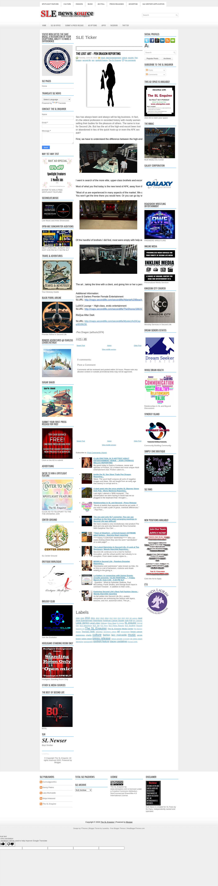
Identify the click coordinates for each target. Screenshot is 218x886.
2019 (119, 618)
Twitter (125, 25)
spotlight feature (101, 60)
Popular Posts (152, 59)
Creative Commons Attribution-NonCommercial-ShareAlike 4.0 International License (124, 793)
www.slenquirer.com (119, 789)
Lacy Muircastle (49, 793)
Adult (103, 58)
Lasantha (105, 828)
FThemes (84, 828)
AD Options (92, 25)
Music (90, 4)
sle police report (136, 639)
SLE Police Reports (116, 625)
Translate (59, 103)
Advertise (133, 4)
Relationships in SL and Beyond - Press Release (114, 503)
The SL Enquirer (115, 60)
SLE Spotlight (130, 625)
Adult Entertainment (113, 58)
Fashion (79, 4)
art (118, 631)
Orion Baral (112, 623)
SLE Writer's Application (153, 4)
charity (88, 635)
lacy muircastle (119, 635)
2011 (93, 618)
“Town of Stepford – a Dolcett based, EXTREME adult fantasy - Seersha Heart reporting (114, 534)
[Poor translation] (10, 844)
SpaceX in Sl (80, 629)
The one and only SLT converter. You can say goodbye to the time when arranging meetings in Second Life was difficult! (115, 519)
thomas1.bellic (132, 642)
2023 (127, 618)
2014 (106, 618)
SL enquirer (130, 623)
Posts (149, 70)
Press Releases (117, 4)
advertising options (109, 632)
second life (87, 60)
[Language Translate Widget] (56, 99)
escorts (131, 58)
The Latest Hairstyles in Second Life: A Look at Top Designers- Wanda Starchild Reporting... (116, 548)
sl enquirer (126, 639)
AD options (133, 618)
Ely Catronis (137, 620)
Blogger (57, 762)
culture (124, 58)
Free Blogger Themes (118, 828)
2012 (98, 618)
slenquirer (79, 642)
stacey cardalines (118, 641)
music (132, 634)
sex (93, 60)
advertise (99, 632)
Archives (167, 59)
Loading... (46, 754)
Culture (67, 4)
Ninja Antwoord (49, 798)
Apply (104, 25)
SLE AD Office (56, 25)
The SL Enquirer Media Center (120, 629)
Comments (151, 74)
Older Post (137, 345)
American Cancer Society (113, 620)
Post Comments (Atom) (97, 453)
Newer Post (81, 345)
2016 (111, 618)
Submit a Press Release (74, 25)
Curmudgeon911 (50, 782)
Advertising (97, 620)
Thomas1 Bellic (88, 632)
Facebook (114, 25)
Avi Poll (101, 4)
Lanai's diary (95, 623)
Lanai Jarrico (82, 623)
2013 (102, 618)
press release (101, 638)
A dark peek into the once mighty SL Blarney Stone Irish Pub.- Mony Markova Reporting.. (116, 490)
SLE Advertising (86, 625)
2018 (115, 618)
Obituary (104, 623)
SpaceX (139, 625)
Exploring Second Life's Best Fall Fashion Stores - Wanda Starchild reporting (115, 593)
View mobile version (109, 349)
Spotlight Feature (50, 4)
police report (87, 639)
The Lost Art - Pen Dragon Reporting (98, 53)
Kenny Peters (48, 787)
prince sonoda (116, 639)
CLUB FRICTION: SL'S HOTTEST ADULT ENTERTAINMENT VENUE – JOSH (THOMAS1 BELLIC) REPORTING (113, 460)
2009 (82, 618)
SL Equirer (120, 623)
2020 (123, 618)
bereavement (125, 632)
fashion (106, 635)
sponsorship (88, 642)
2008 (78, 618)
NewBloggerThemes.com (136, 828)
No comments (130, 60)
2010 (87, 618)
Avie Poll (128, 620)
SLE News (104, 625)
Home (44, 25)
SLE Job (96, 625)
